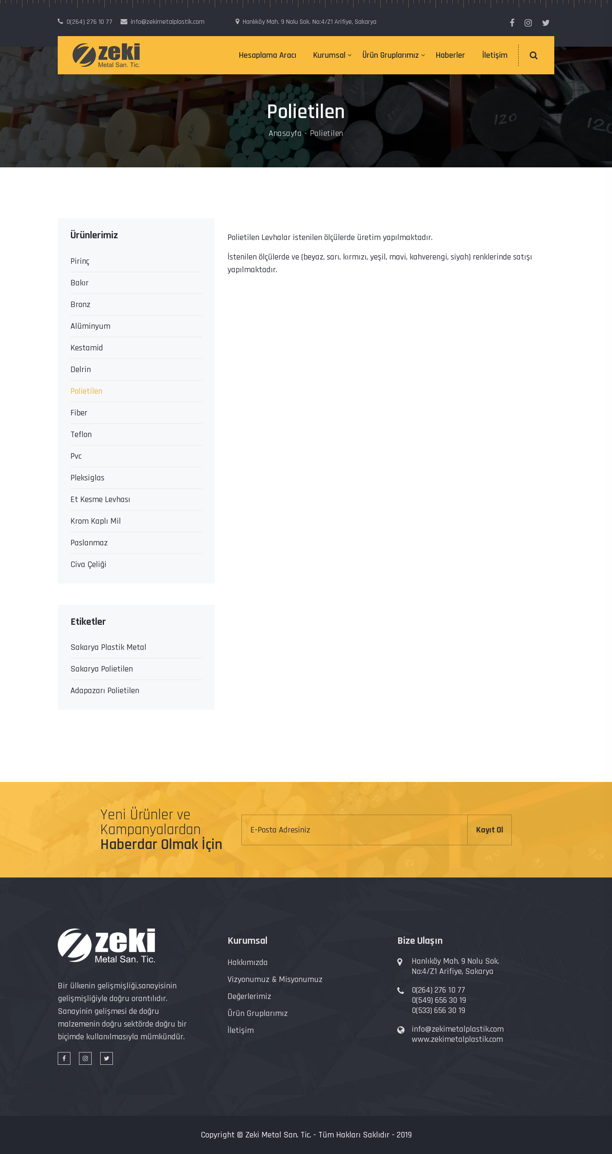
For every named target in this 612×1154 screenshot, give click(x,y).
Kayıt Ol (489, 829)
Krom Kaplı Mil (95, 521)
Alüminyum (90, 326)
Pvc (75, 456)
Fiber (78, 412)
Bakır (79, 282)
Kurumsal (329, 55)
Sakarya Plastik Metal (108, 647)
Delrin (80, 369)
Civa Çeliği (88, 564)
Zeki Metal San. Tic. (278, 1134)
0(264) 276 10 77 (438, 990)
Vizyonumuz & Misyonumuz (275, 979)
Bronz (80, 304)
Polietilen (86, 391)
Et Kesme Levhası (100, 499)
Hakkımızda (247, 962)
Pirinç (79, 261)
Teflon (81, 434)
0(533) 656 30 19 (438, 1010)
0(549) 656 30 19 (439, 1000)
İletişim (495, 55)
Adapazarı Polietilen (104, 690)
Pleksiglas (87, 477)
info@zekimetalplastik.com (458, 1029)
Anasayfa (285, 133)
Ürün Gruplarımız (390, 55)
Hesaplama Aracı (267, 55)
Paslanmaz (89, 542)
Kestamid (86, 347)
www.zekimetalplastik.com (457, 1039)
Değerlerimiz (249, 996)
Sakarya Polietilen (101, 668)
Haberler (450, 55)
